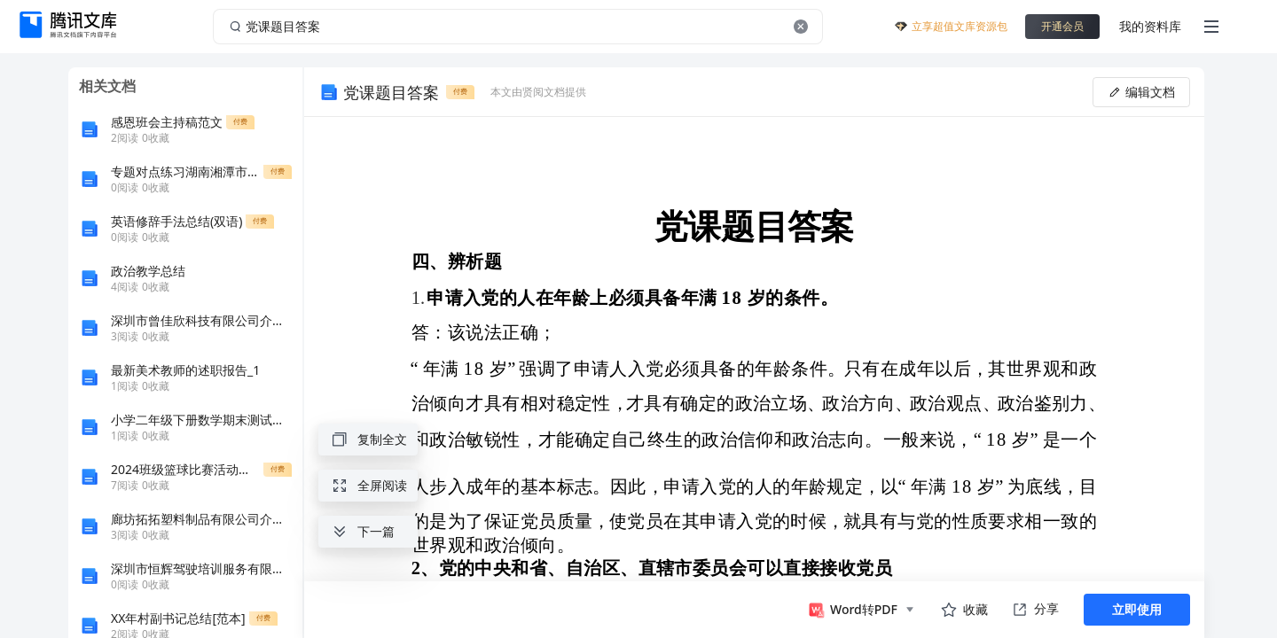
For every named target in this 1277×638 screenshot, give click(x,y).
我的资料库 (1150, 26)
